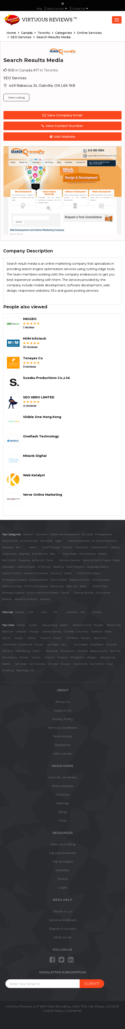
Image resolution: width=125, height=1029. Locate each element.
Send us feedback (62, 920)
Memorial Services (69, 560)
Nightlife (24, 553)
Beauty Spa (57, 586)
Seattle (6, 663)
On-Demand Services (104, 540)
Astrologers (8, 566)
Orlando (23, 657)
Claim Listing (16, 97)
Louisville (111, 644)
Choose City (80, 8)
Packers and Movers (26, 599)
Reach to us (62, 911)
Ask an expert (62, 861)
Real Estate (46, 540)
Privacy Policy (62, 719)
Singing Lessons (38, 579)
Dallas (107, 631)
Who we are (62, 753)
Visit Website (62, 137)
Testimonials (62, 736)
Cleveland (96, 631)
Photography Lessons (14, 579)
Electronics (82, 547)
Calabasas (21, 631)
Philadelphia (77, 657)
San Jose (53, 663)
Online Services (29, 540)
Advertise (62, 870)
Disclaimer (63, 745)
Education (42, 534)
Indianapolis (9, 644)
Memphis (7, 650)
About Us (62, 702)
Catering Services (12, 586)
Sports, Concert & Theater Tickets (101, 560)
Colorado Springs (51, 631)
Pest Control (9, 560)
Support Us (62, 710)
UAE (82, 612)
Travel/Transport (51, 547)
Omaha (36, 657)
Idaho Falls (100, 638)
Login (62, 887)
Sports (67, 573)
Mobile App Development (64, 534)
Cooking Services (83, 592)
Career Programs (75, 566)
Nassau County (98, 650)
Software (28, 534)
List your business (62, 853)
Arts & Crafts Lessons (88, 573)
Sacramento (80, 663)
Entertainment (99, 547)
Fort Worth (72, 638)
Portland (62, 657)
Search (62, 879)
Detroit (32, 638)
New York (115, 650)
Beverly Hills (114, 625)
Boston (64, 625)
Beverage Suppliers (13, 592)
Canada (96, 612)
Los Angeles (80, 644)
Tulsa (110, 663)
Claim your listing (62, 844)
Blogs (62, 812)
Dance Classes (58, 579)
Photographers (103, 534)
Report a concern (62, 929)
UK (55, 612)
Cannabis (87, 534)
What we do (62, 937)
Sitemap (62, 803)
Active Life (38, 560)
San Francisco (37, 663)
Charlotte (69, 631)
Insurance (56, 573)
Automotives (9, 553)
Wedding (58, 566)
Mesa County (22, 650)
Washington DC (25, 670)
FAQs (62, 820)
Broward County (82, 625)
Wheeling (8, 670)
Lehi (63, 644)
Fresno (57, 638)
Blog (39, 8)
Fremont (46, 638)
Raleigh (91, 657)
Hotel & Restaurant (79, 540)
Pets (52, 553)
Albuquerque (50, 625)
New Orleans (9, 657)
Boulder (98, 625)
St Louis (65, 663)
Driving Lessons (101, 579)
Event (49, 560)
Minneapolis (67, 650)
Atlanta (20, 625)
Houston (86, 638)
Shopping (24, 560)
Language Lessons (97, 566)
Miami (36, 650)
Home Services (87, 553)
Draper (19, 638)
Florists (65, 592)
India (44, 612)
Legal (58, 540)
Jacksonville (25, 644)
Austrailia (71, 612)
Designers (8, 547)
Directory (62, 794)
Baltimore (7, 631)
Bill (18, 547)
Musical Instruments (36, 573)
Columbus (82, 631)
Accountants (102, 592)
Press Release (62, 786)
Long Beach (97, 644)
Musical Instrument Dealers (43, 592)
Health (33, 547)
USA (30, 612)
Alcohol (67, 547)
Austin (33, 625)
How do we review (62, 777)
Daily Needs (69, 553)
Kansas (39, 644)
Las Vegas (53, 644)
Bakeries (7, 599)
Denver (6, 638)
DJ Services (44, 566)
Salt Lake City (107, 657)
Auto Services (40, 553)
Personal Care (10, 540)
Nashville (82, 650)
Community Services (36, 586)
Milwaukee (52, 650)
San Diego (21, 663)
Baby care (71, 586)
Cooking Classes (26, 566)
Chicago (33, 631)
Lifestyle (115, 547)
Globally (19, 612)
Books (83, 586)
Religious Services (79, 579)
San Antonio (97, 663)
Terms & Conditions (62, 728)
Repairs (102, 553)
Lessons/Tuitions (11, 573)
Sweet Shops (100, 586)
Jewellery (45, 599)
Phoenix (49, 657)
